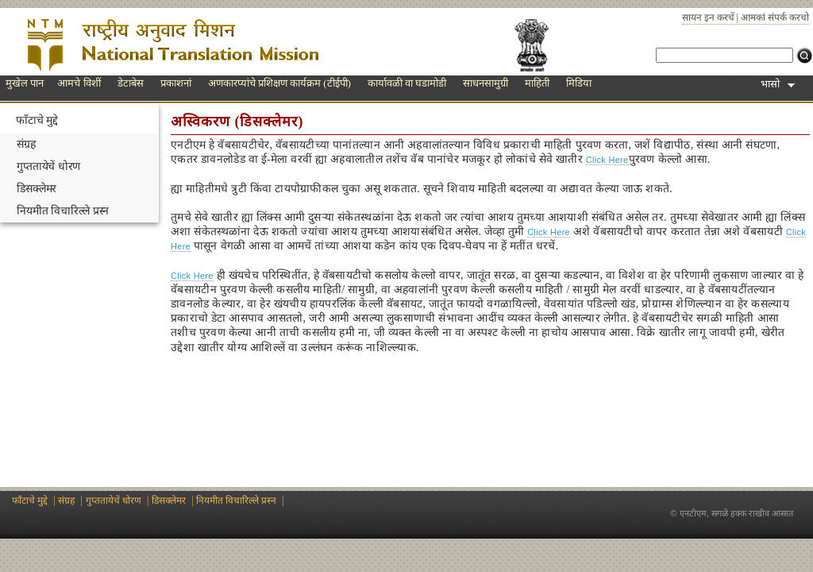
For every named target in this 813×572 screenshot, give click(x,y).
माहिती (537, 83)
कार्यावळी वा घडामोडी (407, 83)
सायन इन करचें (708, 17)
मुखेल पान (25, 83)
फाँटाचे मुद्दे (37, 120)
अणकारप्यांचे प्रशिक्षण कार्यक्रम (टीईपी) (279, 83)
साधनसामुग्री (485, 83)
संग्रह (26, 144)
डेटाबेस (131, 83)
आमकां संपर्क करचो (775, 17)
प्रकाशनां (175, 83)
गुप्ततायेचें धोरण (48, 166)
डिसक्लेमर (36, 189)
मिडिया (578, 83)
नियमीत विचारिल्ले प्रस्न (63, 211)
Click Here (607, 159)
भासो (778, 84)
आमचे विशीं (78, 83)
